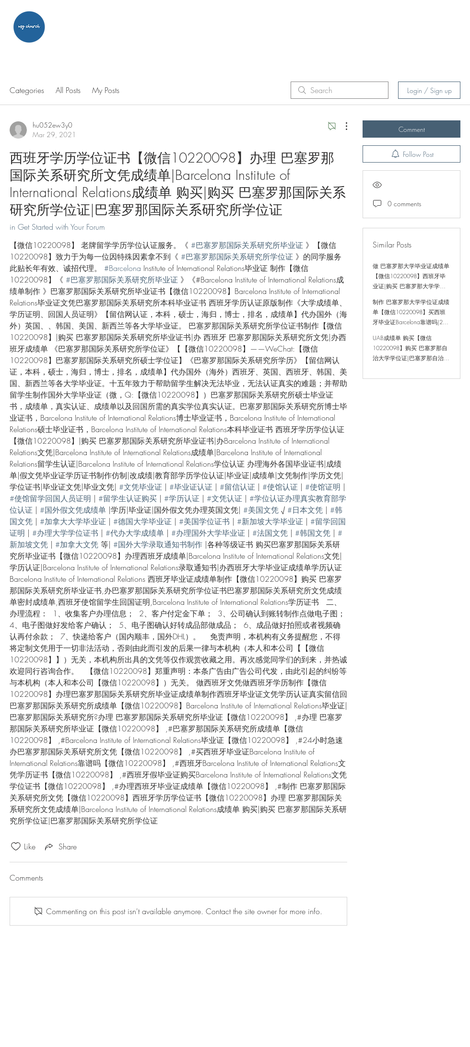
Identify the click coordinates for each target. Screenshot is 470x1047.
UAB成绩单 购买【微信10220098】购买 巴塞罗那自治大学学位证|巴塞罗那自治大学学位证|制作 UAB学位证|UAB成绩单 (411, 358)
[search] (339, 90)
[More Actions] (341, 126)
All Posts (68, 90)
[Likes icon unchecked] (16, 846)
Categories (27, 90)
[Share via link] (60, 846)
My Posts (105, 90)
